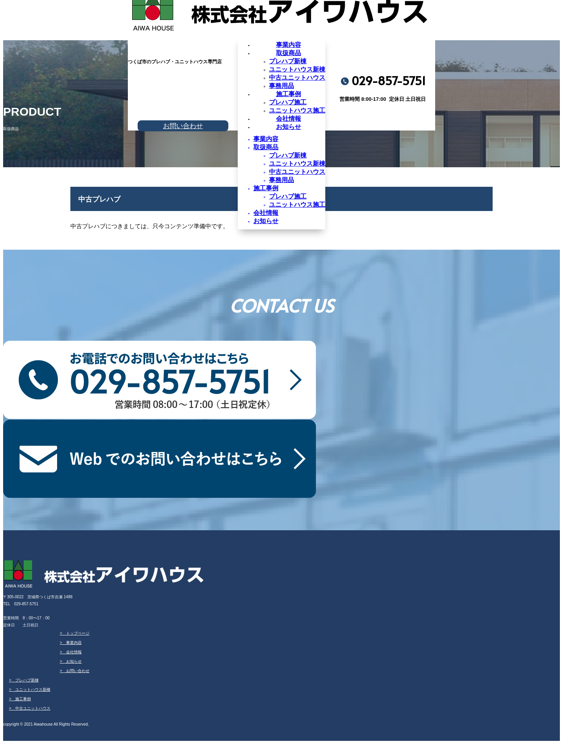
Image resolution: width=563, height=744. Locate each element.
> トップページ (75, 633)
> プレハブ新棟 (24, 680)
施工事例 (288, 94)
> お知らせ (71, 661)
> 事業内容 (71, 642)
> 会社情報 (71, 652)
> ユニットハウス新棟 (29, 689)
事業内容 (288, 44)
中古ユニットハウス (297, 77)
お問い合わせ (183, 126)
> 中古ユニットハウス (29, 708)
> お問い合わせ (75, 671)
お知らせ (288, 126)
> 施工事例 (20, 699)
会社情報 (288, 118)
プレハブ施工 (288, 102)
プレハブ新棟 (288, 61)
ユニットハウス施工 (297, 110)
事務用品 (281, 85)
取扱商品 (288, 53)
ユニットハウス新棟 (297, 69)
